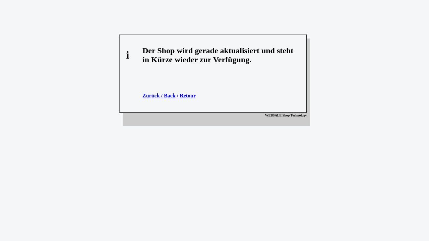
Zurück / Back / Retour (169, 95)
